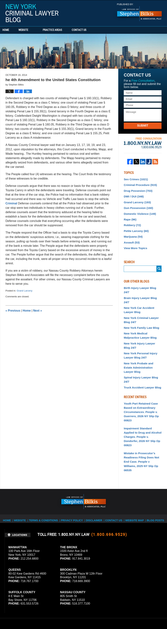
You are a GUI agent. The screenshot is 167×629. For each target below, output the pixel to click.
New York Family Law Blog (140, 311)
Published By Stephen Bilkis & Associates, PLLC (139, 12)
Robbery (131, 221)
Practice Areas (62, 30)
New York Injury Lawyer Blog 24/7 (141, 328)
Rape (129, 216)
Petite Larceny (135, 227)
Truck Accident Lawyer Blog (141, 359)
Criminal (11, 203)
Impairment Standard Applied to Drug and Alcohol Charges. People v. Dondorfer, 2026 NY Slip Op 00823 (142, 404)
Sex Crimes (135, 179)
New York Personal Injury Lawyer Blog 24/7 (139, 337)
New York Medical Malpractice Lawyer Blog (142, 319)
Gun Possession (137, 205)
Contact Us (94, 30)
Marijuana (132, 232)
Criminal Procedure (139, 184)
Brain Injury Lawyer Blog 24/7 (142, 288)
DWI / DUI (133, 195)
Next (37, 310)
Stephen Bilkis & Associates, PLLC (45, 616)
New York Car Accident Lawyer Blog (142, 295)
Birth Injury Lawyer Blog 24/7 (141, 282)
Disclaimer (94, 477)
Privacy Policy (73, 477)
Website (33, 30)
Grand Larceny (24, 290)
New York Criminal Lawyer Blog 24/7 (140, 304)
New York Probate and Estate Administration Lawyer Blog (141, 347)
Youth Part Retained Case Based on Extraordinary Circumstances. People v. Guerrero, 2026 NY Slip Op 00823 (140, 383)
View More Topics (134, 243)
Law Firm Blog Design (145, 616)
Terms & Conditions (47, 477)
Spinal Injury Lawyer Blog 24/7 (142, 354)
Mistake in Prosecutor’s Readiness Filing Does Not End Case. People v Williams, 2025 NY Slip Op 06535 (141, 423)
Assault (131, 238)
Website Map (133, 477)
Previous (12, 310)
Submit (142, 125)
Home (10, 30)
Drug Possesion (137, 189)
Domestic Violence (138, 211)
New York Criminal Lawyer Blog (31, 13)
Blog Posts (152, 477)
